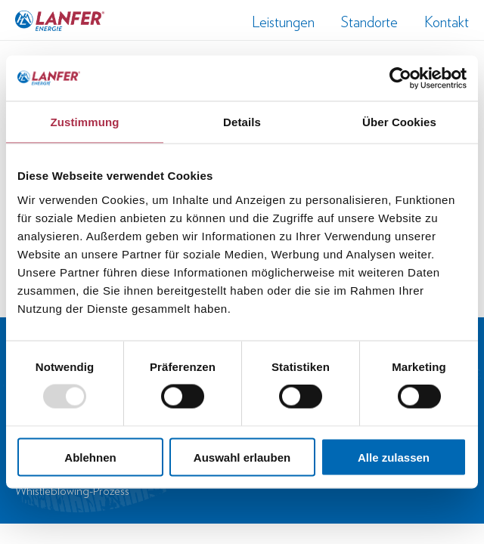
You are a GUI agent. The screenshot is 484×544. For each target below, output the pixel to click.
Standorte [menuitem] (369, 22)
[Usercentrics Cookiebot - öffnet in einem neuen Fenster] (400, 78)
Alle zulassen (394, 456)
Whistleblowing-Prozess (72, 491)
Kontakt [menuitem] (446, 22)
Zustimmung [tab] (85, 122)
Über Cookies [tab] (399, 122)
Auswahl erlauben (242, 456)
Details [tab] (242, 122)
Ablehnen (90, 456)
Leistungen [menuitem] (283, 22)
